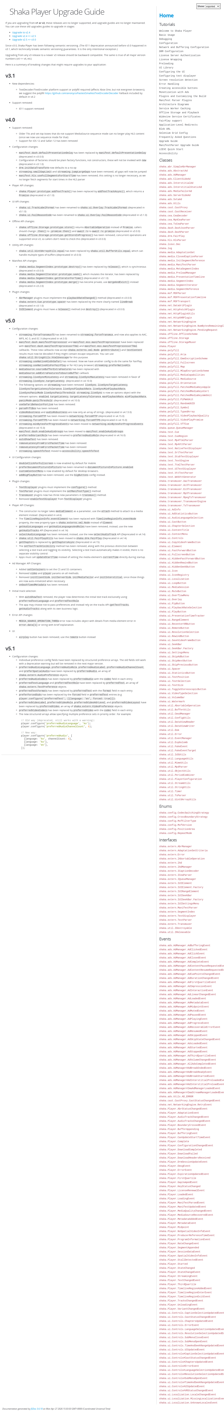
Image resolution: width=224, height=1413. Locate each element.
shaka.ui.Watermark (172, 701)
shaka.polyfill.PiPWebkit (176, 399)
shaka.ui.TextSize (171, 685)
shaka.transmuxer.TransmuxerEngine (182, 501)
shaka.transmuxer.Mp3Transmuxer (180, 493)
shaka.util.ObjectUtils (175, 771)
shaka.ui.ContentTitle (174, 530)
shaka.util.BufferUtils (175, 709)
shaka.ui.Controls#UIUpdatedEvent (182, 1386)
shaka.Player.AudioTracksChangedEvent (184, 1121)
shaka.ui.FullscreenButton (177, 554)
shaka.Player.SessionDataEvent (180, 1251)
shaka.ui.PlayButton (172, 611)
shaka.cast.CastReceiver (175, 211)
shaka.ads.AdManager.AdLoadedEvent (182, 998)
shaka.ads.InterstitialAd (176, 183)
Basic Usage (167, 35)
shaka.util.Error (170, 734)
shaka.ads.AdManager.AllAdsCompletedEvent (187, 1063)
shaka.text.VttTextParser (176, 472)
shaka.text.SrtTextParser (176, 452)
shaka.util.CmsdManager (175, 713)
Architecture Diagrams (174, 104)
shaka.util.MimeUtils (173, 762)
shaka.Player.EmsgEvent (175, 1166)
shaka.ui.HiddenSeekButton (177, 566)
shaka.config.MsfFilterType (177, 821)
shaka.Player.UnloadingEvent (178, 1304)
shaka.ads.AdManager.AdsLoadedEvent (183, 1043)
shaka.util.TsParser (172, 795)
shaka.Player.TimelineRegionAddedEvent (185, 1288)
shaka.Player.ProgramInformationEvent (184, 1239)
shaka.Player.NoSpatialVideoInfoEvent (184, 1231)
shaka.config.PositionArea (177, 829)
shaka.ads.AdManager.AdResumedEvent (183, 1031)
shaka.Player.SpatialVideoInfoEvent (183, 1255)
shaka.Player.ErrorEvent (175, 1170)
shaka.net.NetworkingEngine (177, 321)
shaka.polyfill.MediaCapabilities (182, 374)
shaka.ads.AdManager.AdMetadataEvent (184, 1002)
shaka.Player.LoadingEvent (177, 1198)
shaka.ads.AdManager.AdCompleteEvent (184, 961)
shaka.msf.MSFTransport (175, 301)
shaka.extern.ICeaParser (175, 875)
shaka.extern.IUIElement (175, 883)
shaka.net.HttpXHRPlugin (175, 317)
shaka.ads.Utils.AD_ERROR (176, 1096)
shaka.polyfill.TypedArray (177, 411)
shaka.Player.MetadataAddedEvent (181, 1219)
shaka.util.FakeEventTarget (177, 750)
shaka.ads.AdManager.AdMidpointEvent (184, 1006)
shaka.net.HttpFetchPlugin (177, 309)
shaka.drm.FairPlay (172, 236)
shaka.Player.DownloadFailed (178, 1153)
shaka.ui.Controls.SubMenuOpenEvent (183, 1341)
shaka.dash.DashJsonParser (177, 227)
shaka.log (165, 248)
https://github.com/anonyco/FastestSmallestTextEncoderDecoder (82, 93)
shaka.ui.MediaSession (174, 587)
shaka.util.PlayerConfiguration (180, 779)
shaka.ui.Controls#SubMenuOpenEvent (183, 1378)
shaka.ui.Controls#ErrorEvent (179, 1366)
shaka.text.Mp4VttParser (175, 444)
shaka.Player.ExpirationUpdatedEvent (184, 1174)
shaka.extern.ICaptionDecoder (179, 871)
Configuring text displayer (177, 75)
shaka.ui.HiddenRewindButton (178, 562)
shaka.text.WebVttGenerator (177, 477)
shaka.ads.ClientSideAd (175, 178)
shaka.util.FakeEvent (173, 746)
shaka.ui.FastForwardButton (177, 550)
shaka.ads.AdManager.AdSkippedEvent (183, 1035)
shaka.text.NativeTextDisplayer (180, 448)
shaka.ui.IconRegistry (174, 575)
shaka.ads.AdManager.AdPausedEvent (182, 1014)
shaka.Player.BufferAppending (179, 1129)
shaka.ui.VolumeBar (172, 697)
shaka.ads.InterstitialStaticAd (180, 187)
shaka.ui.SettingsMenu (174, 652)
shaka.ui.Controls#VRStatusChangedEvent (186, 1390)
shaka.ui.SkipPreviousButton (178, 664)
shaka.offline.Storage (174, 338)
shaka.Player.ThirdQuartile (177, 1284)
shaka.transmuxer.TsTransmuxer (180, 505)
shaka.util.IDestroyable (175, 928)
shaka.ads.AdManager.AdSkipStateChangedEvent (189, 1039)
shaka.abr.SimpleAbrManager (177, 166)
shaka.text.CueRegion (173, 436)
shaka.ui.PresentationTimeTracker (182, 615)
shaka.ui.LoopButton (172, 583)
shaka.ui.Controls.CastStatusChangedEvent (187, 1317)
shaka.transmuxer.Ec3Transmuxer (180, 489)
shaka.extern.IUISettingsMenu (179, 903)
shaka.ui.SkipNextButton (175, 660)
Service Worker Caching (175, 108)
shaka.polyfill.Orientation (177, 383)
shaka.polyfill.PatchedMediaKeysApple (184, 387)
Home (166, 15)
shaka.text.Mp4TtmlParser (176, 440)
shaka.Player (167, 346)
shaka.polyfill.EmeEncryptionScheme (183, 358)
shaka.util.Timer (170, 791)
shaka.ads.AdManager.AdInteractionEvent (186, 990)
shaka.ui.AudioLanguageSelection (181, 517)
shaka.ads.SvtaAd (170, 199)
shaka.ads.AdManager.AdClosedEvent (182, 957)
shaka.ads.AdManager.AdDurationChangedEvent (189, 978)
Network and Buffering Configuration (184, 47)
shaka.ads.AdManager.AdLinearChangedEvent (187, 994)
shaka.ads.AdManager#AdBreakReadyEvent (185, 1072)
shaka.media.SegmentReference (179, 289)
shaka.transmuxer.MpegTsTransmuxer (182, 497)
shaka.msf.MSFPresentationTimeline (182, 297)
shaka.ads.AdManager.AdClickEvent (182, 953)
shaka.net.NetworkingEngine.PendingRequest (188, 330)
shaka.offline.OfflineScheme (178, 334)
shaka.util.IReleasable (175, 932)
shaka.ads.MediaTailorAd (175, 191)
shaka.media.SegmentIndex (176, 281)
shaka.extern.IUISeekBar (175, 895)
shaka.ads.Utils (170, 203)
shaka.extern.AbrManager (175, 846)
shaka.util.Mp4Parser (173, 766)
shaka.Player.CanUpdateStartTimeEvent (184, 1137)
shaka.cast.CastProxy (173, 207)
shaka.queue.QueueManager (176, 428)
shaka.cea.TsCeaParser (174, 223)
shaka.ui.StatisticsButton (177, 673)
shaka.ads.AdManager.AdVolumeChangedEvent (187, 1059)
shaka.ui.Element (170, 546)
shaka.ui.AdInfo (170, 509)
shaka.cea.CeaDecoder (173, 215)
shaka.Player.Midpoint (174, 1227)
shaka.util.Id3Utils (172, 754)
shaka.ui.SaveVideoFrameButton (180, 640)
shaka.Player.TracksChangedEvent (181, 1300)
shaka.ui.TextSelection (175, 681)
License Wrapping (170, 59)
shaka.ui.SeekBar (170, 644)
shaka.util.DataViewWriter (177, 726)
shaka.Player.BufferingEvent (178, 1133)
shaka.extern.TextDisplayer (177, 915)
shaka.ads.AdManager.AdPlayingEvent (183, 1019)
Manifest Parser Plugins (175, 100)
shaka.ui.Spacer (170, 668)
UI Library (166, 67)
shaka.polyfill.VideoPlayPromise (181, 419)
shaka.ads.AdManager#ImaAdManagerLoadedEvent (189, 1088)
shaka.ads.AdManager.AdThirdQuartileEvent (187, 1055)
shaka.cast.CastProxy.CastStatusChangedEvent (189, 1100)
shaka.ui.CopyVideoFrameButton (180, 542)
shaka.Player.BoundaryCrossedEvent (182, 1125)
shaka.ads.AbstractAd (173, 170)
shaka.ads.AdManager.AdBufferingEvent (184, 945)
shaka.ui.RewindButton (174, 636)
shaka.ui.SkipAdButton (174, 656)
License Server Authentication (180, 55)
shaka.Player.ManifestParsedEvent (182, 1202)
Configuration (168, 43)
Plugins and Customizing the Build (182, 96)
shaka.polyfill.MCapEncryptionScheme (184, 370)
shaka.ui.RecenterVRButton (177, 624)
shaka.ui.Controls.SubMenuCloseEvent (184, 1337)
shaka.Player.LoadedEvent (176, 1194)
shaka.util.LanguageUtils (176, 758)
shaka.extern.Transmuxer (175, 924)
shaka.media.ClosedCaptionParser (181, 256)
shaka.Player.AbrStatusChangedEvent (183, 1108)
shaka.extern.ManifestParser (178, 907)
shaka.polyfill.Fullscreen (177, 362)
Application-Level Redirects (178, 124)
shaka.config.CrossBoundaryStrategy (183, 816)
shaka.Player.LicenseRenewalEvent (182, 1190)
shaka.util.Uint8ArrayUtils (177, 799)
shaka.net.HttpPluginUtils (177, 313)
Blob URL (165, 128)
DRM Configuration (171, 51)
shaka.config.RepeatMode (175, 833)
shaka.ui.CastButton (172, 521)
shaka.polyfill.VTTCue (174, 423)
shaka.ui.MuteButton (172, 591)
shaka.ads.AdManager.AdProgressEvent (184, 1023)
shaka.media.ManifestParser (177, 264)
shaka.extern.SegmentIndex (177, 911)
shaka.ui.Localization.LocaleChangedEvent (187, 1394)
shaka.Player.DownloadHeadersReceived (184, 1157)
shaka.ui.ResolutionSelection (179, 632)
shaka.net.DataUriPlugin (175, 305)
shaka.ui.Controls (171, 538)
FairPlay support (170, 120)
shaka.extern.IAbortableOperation (182, 858)
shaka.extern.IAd (170, 862)
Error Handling (169, 84)
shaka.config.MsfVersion (175, 825)
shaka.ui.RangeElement (174, 619)
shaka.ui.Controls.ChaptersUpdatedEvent (186, 1321)
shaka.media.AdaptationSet (177, 252)
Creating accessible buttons (178, 88)
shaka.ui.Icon (168, 570)
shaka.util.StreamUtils (175, 783)
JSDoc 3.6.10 (37, 1408)
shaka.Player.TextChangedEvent (180, 1280)
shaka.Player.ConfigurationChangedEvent (186, 1145)
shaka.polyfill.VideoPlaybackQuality (184, 415)
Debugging (165, 39)
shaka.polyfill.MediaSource (177, 379)
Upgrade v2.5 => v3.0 (24, 39)
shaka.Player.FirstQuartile (177, 1178)
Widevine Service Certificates (180, 116)
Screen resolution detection (178, 79)
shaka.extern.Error (172, 854)
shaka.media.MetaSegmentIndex (179, 268)
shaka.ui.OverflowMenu (174, 595)
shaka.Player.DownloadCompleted (180, 1149)
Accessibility (168, 153)
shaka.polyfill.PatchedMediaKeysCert (184, 391)
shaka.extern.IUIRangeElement (179, 891)
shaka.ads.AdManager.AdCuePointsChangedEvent (189, 974)
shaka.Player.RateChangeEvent (179, 1243)
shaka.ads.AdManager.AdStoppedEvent (183, 1051)
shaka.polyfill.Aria (172, 354)
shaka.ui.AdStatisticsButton (178, 513)
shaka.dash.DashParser (174, 232)
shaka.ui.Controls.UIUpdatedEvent (182, 1349)
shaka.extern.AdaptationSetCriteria (183, 850)
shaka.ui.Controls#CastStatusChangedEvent (187, 1357)
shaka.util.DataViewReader (177, 722)
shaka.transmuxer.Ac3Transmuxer (180, 485)
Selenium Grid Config (173, 133)
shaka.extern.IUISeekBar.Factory (181, 899)
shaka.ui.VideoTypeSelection (178, 693)
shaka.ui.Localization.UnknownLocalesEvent (188, 1402)
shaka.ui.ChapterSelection (177, 526)
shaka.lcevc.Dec (170, 244)
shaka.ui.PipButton (172, 603)
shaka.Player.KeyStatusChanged (180, 1186)
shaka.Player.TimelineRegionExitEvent (184, 1296)
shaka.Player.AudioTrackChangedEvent (184, 1117)
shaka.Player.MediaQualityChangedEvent (185, 1210)
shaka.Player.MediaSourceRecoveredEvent (186, 1215)
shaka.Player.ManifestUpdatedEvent (182, 1206)
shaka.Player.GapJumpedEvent (178, 1182)
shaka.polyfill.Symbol (174, 407)
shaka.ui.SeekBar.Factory (176, 648)
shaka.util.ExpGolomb (173, 742)
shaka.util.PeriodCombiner (177, 775)
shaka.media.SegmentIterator (178, 285)
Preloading (166, 63)
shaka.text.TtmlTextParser (177, 464)
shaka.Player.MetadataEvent (177, 1223)
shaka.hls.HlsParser (172, 240)
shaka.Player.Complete (174, 1141)
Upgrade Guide (168, 141)
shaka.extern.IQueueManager (177, 879)
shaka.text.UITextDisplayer (177, 468)
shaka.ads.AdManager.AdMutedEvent (182, 1010)
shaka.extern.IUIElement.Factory (181, 887)
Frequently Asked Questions (177, 137)
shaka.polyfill (169, 350)
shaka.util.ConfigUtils (175, 717)
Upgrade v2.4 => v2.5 (24, 36)
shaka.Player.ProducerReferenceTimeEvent (187, 1235)
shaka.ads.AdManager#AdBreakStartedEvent (187, 1076)
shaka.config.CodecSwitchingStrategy (184, 812)
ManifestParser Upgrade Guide (179, 145)
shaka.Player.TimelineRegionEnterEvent (185, 1292)
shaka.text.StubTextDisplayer (179, 456)
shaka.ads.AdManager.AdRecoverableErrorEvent (189, 1027)
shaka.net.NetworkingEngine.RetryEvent (185, 1104)
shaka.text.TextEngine (174, 460)
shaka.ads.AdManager (172, 174)
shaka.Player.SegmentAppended (179, 1247)
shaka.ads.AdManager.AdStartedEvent (183, 1047)
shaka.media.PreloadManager (177, 272)
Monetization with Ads (174, 92)
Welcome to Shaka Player (175, 30)
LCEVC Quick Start (171, 149)
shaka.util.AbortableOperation (180, 705)
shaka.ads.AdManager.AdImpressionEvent (185, 986)
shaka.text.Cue (169, 432)
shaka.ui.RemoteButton (174, 628)
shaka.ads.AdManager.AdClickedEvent (183, 949)
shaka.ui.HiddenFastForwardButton (182, 558)
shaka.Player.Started (173, 1264)
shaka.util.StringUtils (175, 787)
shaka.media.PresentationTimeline (182, 276)
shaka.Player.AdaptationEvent (179, 1112)
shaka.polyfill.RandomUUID (177, 403)
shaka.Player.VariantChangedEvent (182, 1308)
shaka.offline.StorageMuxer (177, 342)
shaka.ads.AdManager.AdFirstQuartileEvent (187, 982)
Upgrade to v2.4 (21, 32)
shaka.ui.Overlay (170, 599)
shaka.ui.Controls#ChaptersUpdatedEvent (186, 1361)
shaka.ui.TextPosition (174, 677)
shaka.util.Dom (169, 730)
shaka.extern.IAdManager (175, 866)
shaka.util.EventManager (175, 738)
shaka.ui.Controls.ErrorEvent (179, 1325)
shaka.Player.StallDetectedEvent (181, 1259)
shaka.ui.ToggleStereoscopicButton (182, 689)
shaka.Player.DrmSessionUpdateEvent (183, 1161)
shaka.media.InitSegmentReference (182, 260)
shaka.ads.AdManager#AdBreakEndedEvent (185, 1068)
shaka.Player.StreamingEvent (178, 1276)
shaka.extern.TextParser (175, 920)
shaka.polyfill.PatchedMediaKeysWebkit (185, 395)
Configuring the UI (172, 71)
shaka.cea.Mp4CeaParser (175, 219)
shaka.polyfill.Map (172, 366)
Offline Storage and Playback (179, 112)
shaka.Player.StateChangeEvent (180, 1272)
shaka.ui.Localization (174, 579)
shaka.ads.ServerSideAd (175, 195)
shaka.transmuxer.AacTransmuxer (180, 481)
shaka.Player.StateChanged (177, 1268)
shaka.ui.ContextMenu (173, 534)
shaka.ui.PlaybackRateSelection (180, 607)
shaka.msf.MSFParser (172, 293)
